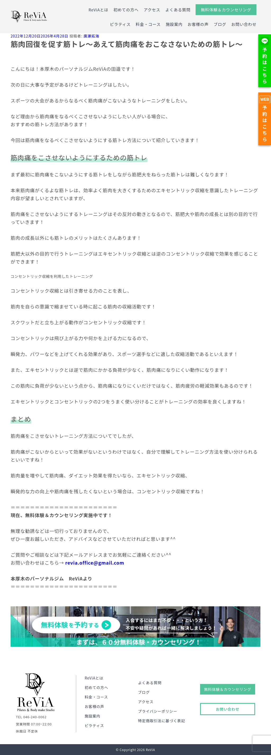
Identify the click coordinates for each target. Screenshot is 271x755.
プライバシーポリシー (157, 711)
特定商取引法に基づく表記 (161, 720)
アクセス (152, 9)
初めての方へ (126, 9)
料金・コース (148, 24)
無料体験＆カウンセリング (226, 9)
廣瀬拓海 (91, 36)
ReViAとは (98, 9)
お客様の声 (198, 24)
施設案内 (174, 24)
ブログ (220, 24)
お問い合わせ (243, 24)
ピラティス (120, 24)
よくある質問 (178, 9)
